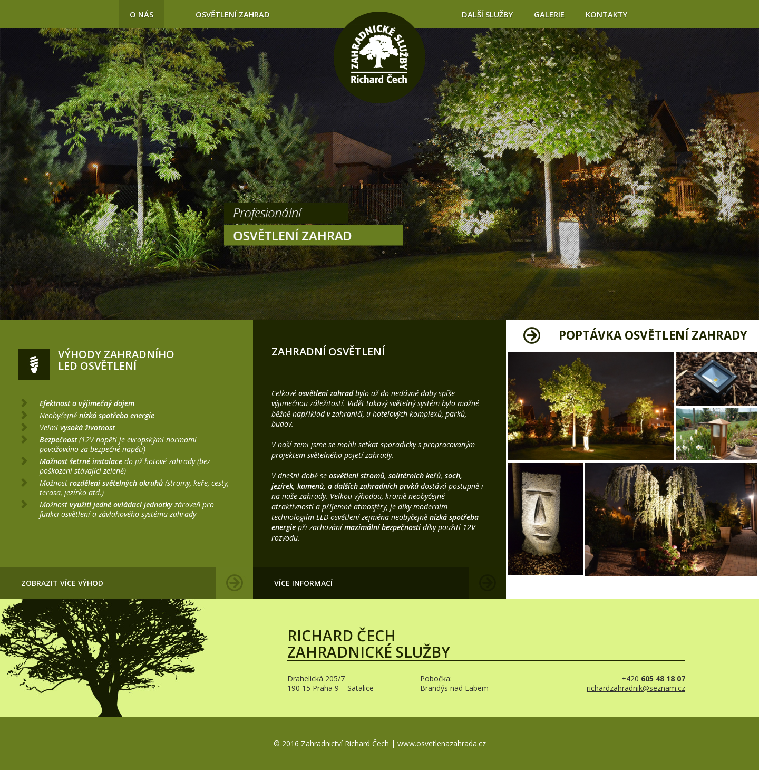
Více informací (303, 583)
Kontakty (606, 14)
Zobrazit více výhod (62, 583)
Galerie (549, 14)
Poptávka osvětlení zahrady (653, 335)
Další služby (487, 14)
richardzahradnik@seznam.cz (636, 688)
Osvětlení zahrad (233, 14)
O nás (141, 14)
